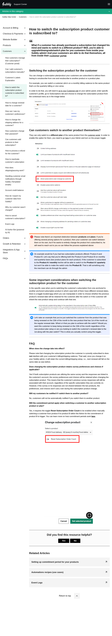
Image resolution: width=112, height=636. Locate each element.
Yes (64, 541)
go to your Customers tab (68, 91)
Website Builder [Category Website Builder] (10, 39)
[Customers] (23, 17)
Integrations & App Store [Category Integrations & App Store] (11, 251)
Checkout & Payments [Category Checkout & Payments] (13, 34)
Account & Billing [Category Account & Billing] (10, 28)
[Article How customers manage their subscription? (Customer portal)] (14, 60)
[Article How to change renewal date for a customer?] (14, 104)
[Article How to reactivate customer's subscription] (14, 160)
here (67, 138)
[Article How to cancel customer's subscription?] (14, 217)
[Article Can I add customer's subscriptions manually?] (14, 70)
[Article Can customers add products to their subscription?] (14, 142)
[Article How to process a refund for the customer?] (14, 152)
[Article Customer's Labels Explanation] (14, 79)
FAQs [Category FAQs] (5, 258)
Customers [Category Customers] (7, 51)
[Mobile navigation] (108, 4)
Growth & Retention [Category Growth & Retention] (12, 244)
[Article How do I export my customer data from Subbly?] (14, 198)
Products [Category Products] (7, 45)
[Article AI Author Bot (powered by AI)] (14, 231)
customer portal (94, 135)
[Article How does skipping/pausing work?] (14, 169)
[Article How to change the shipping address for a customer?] (14, 122)
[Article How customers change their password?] (14, 132)
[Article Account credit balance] (14, 190)
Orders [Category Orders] (6, 238)
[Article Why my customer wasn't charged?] (14, 208)
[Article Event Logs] (14, 224)
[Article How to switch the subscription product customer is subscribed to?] (14, 91)
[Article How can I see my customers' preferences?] (14, 112)
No (75, 541)
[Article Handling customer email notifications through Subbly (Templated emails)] (14, 180)
